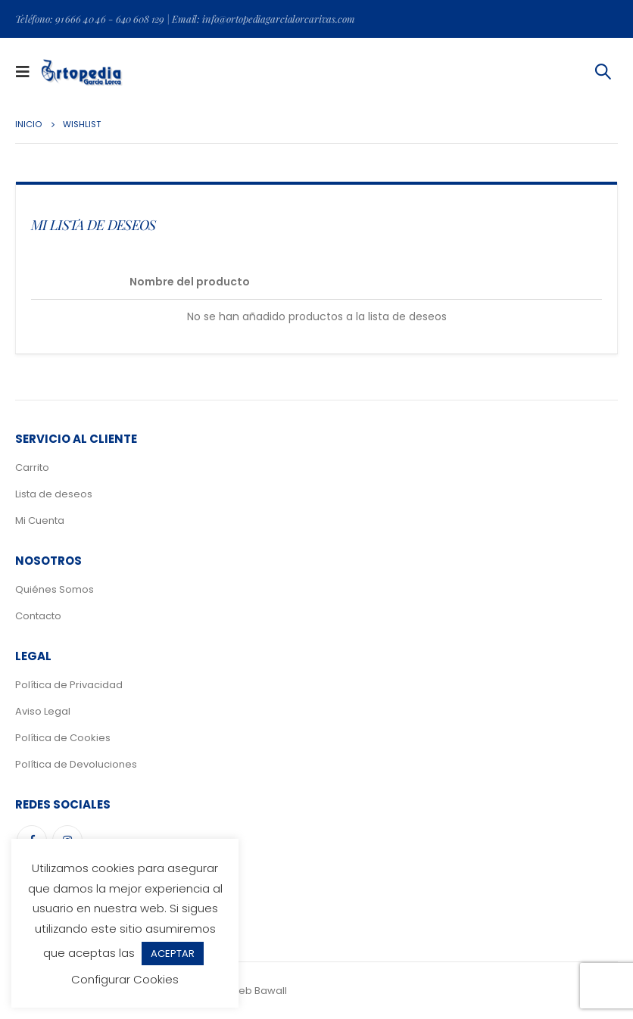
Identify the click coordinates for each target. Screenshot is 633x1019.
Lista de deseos (53, 494)
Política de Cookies (63, 738)
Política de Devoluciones (76, 764)
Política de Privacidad (69, 685)
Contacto (38, 616)
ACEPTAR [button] (173, 953)
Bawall (270, 990)
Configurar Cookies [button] (125, 979)
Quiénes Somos (54, 589)
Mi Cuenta (39, 520)
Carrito (32, 467)
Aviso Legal (42, 711)
